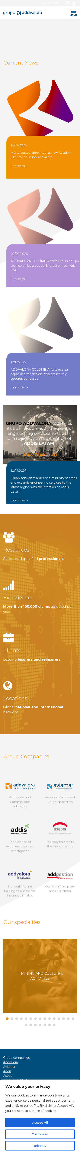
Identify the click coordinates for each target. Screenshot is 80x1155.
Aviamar (9, 1067)
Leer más (19, 166)
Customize (40, 1134)
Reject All (40, 1146)
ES (39, 3)
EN (45, 3)
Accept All (40, 1123)
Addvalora (10, 1062)
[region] (40, 1117)
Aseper (8, 1076)
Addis (7, 1071)
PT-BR (54, 3)
